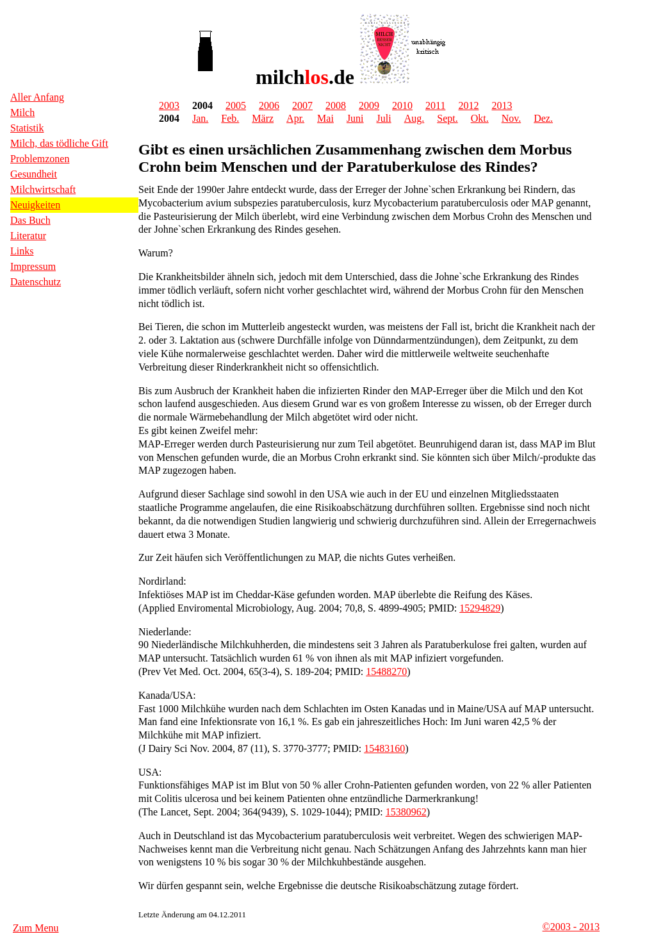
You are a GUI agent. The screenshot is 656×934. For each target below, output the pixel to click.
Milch (22, 112)
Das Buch (30, 220)
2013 (501, 105)
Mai (325, 118)
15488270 (386, 671)
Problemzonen (39, 158)
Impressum (33, 266)
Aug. (414, 118)
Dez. (543, 118)
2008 (335, 105)
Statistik (27, 127)
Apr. (295, 118)
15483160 (384, 748)
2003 (169, 105)
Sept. (447, 118)
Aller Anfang (37, 97)
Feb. (230, 118)
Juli (384, 118)
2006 (269, 105)
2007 (302, 105)
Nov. (511, 118)
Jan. (200, 118)
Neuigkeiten (35, 204)
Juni (355, 118)
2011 (435, 105)
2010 (402, 105)
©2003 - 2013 (571, 926)
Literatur (28, 235)
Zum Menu (36, 927)
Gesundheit (33, 174)
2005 (236, 105)
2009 (369, 105)
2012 (468, 105)
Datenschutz (35, 281)
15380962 (406, 811)
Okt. (480, 118)
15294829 (479, 608)
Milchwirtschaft (43, 189)
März (263, 118)
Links (21, 251)
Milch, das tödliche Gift (59, 143)
